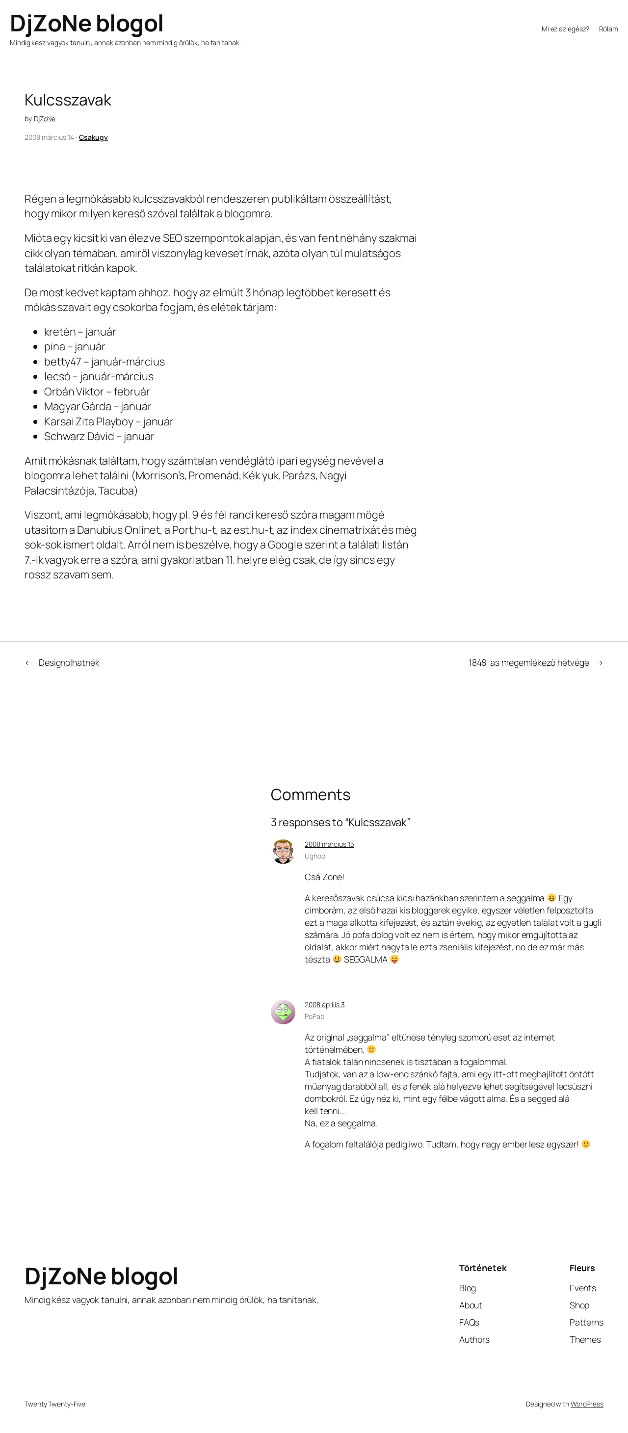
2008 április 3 (325, 1004)
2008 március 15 (329, 844)
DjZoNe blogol (87, 22)
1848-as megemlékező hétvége (529, 662)
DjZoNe (44, 118)
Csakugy (93, 137)
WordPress (587, 1403)
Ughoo (315, 855)
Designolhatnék (69, 662)
